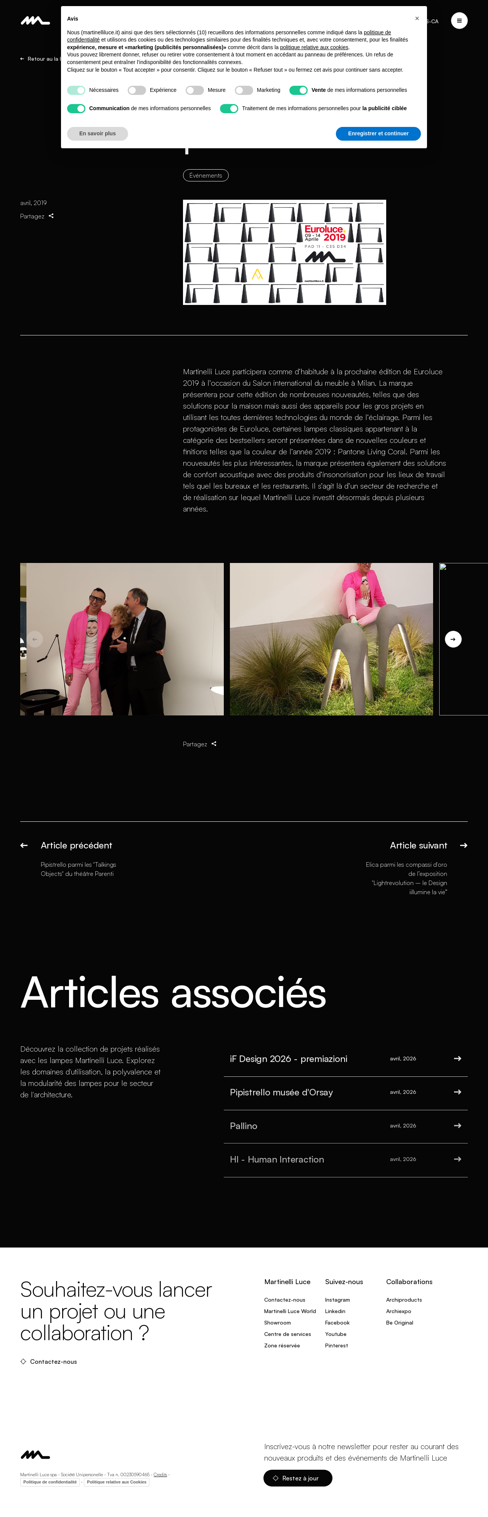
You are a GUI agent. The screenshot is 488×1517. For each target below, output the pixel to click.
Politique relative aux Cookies (116, 1482)
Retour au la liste (45, 59)
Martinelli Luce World (290, 1311)
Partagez (37, 223)
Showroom (277, 1322)
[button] (417, 18)
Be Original (399, 1322)
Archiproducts (404, 1299)
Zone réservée (282, 1345)
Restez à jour (296, 1478)
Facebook (337, 1322)
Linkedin (335, 1311)
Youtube (336, 1334)
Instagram (337, 1299)
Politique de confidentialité (50, 1482)
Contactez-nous (49, 1361)
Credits (160, 1474)
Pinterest (336, 1345)
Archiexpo (398, 1311)
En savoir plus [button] (97, 133)
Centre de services (287, 1334)
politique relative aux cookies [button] (314, 47)
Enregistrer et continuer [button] (378, 133)
